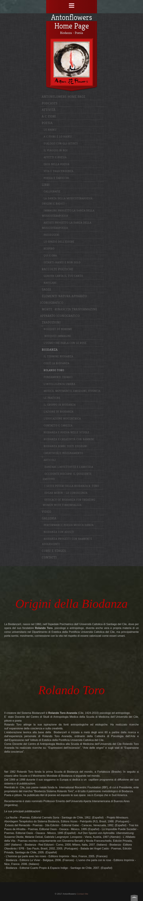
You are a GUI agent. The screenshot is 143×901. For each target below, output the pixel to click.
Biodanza (50, 350)
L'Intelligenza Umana (59, 384)
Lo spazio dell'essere (59, 241)
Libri (46, 185)
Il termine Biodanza (58, 356)
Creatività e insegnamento (63, 453)
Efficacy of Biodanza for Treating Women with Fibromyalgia (69, 502)
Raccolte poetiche (57, 269)
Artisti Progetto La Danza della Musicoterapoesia (66, 225)
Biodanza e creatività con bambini (69, 439)
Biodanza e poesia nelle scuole (66, 432)
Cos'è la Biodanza (56, 363)
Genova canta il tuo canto (63, 276)
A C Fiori (49, 116)
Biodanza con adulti (59, 532)
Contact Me (82, 894)
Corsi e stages (54, 551)
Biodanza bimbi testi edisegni (65, 446)
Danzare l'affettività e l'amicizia (69, 467)
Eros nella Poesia (56, 164)
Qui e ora (50, 255)
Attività (49, 110)
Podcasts (49, 103)
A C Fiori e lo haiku (58, 136)
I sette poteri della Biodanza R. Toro (72, 486)
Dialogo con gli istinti (61, 143)
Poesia (47, 123)
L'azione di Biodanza (58, 411)
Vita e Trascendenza (58, 171)
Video (46, 512)
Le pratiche (52, 398)
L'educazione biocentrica (62, 418)
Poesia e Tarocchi (56, 178)
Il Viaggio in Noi (56, 150)
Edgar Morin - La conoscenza (66, 493)
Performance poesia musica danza (69, 525)
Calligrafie (52, 191)
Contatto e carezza (58, 425)
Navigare (50, 282)
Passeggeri (51, 234)
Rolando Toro (54, 370)
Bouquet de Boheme (58, 329)
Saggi (46, 290)
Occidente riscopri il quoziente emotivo (67, 476)
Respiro (49, 248)
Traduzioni (51, 322)
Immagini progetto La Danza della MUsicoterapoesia (68, 213)
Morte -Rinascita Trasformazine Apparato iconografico (68, 312)
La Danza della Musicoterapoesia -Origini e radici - (68, 201)
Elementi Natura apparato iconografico (63, 299)
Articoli (50, 460)
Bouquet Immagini (58, 336)
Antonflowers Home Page (63, 97)
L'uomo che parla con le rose (65, 343)
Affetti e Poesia (55, 157)
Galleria (49, 518)
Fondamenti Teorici (58, 377)
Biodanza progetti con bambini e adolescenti (67, 541)
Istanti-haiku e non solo (62, 262)
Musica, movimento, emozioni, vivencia (72, 391)
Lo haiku (50, 129)
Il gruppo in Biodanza (60, 404)
